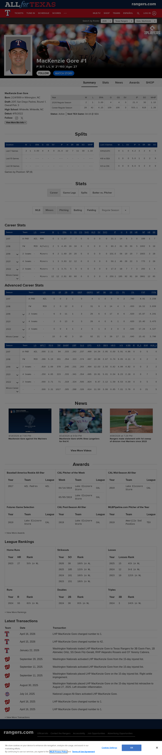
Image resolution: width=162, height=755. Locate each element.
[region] (81, 748)
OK (131, 747)
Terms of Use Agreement (83, 751)
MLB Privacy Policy (58, 751)
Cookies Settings (109, 747)
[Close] (157, 747)
